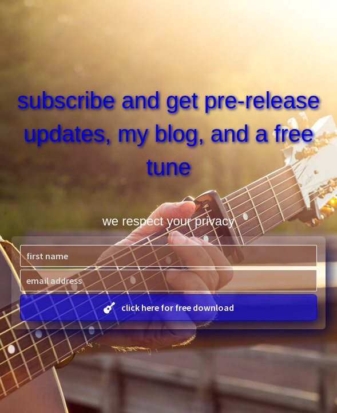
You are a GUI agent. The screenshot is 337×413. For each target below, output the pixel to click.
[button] (168, 307)
